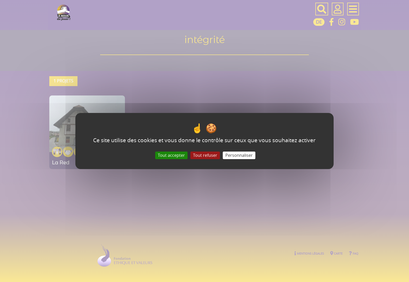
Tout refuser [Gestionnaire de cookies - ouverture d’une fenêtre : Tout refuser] (205, 155)
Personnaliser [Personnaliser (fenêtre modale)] (239, 155)
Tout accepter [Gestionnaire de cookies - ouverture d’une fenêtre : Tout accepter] (171, 155)
